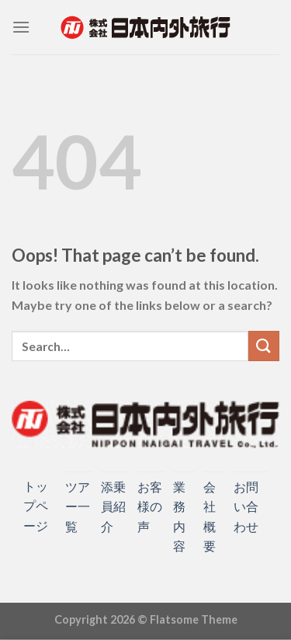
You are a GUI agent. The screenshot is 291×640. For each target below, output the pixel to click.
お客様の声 (149, 506)
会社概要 (209, 516)
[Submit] (263, 346)
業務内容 (179, 516)
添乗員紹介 (113, 506)
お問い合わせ (246, 506)
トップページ (35, 505)
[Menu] (21, 27)
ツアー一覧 (77, 506)
